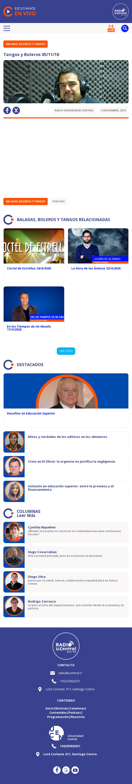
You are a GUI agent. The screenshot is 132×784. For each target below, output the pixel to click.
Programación (58, 717)
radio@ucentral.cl (70, 673)
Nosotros (78, 717)
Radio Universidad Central (74, 110)
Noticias (61, 708)
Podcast (59, 201)
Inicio (50, 708)
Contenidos (58, 713)
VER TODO (66, 351)
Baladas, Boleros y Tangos (25, 44)
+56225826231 (70, 681)
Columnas (77, 708)
